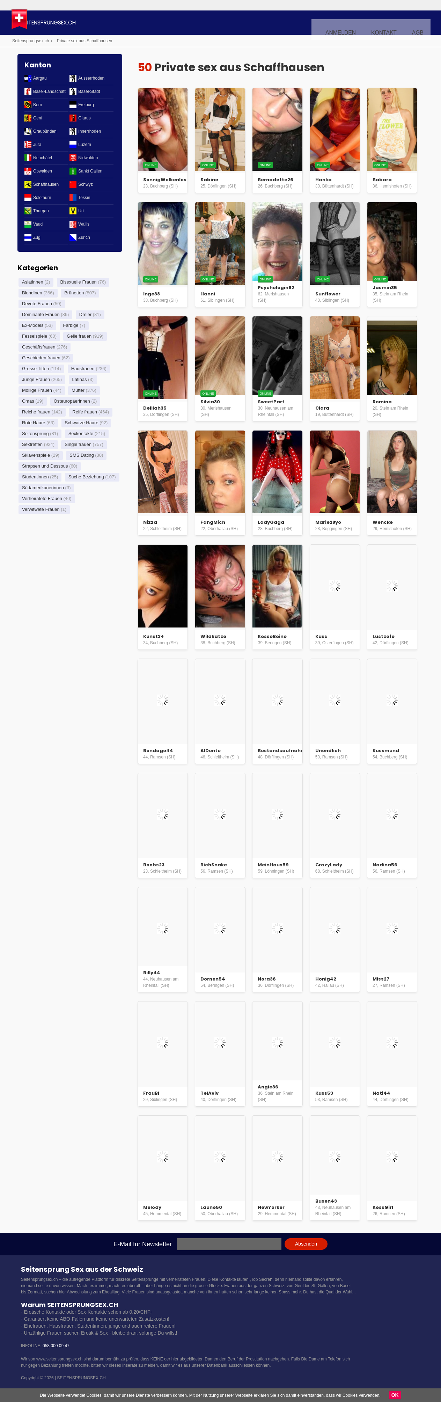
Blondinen (32, 292)
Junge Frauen (36, 379)
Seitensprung (35, 433)
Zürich (84, 237)
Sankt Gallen (90, 171)
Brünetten (74, 292)
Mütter (78, 390)
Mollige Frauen (37, 390)
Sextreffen (32, 444)
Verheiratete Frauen (42, 498)
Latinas (79, 379)
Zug (37, 237)
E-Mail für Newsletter (142, 1244)
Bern (37, 104)
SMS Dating (81, 455)
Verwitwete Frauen (41, 509)
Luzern (84, 144)
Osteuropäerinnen (72, 401)
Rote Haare (33, 422)
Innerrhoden (89, 131)
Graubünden (45, 131)
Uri (80, 210)
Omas (28, 401)
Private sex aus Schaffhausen (84, 40)
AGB (419, 23)
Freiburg (86, 104)
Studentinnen (35, 476)
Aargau (40, 78)
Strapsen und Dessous (45, 466)
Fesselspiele (34, 336)
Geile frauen (79, 336)
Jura (37, 144)
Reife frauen (84, 411)
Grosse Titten (35, 368)
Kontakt (389, 23)
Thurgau (41, 210)
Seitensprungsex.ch (88, 23)
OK (395, 1395)
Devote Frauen (37, 303)
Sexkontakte (81, 433)
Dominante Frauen (41, 314)
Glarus (84, 118)
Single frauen (78, 444)
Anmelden (353, 23)
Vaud (38, 224)
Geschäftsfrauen (38, 347)
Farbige (71, 325)
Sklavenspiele (36, 455)
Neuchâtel (42, 157)
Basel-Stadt (89, 91)
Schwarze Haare (81, 422)
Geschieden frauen (41, 357)
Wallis (83, 224)
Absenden (306, 1244)
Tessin (84, 197)
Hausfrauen (83, 368)
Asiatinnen (32, 282)
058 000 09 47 (56, 1345)
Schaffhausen (46, 184)
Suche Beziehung (86, 476)
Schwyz (85, 184)
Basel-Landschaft (49, 91)
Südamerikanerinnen (43, 487)
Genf (37, 118)
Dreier (85, 314)
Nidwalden (88, 157)
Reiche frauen (36, 411)
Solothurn (42, 197)
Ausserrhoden (91, 78)
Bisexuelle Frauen (78, 282)
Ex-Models (32, 325)
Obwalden (42, 171)
